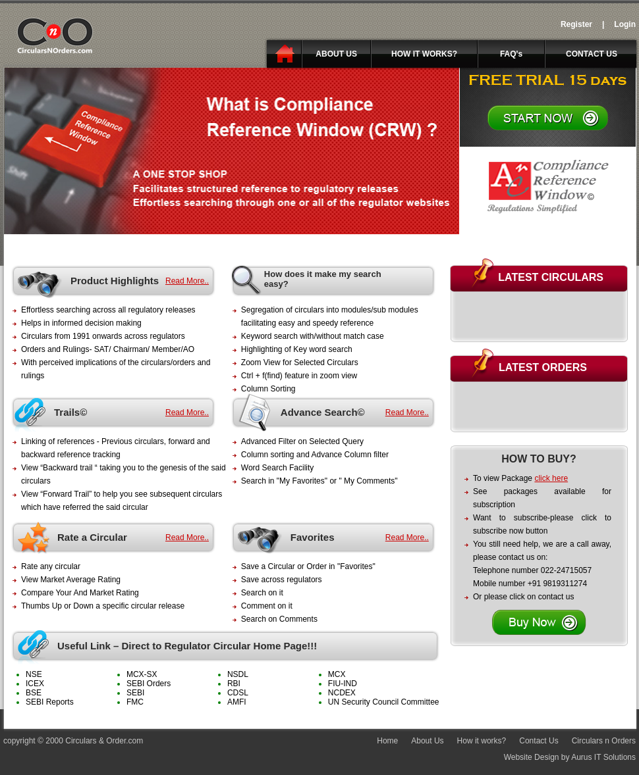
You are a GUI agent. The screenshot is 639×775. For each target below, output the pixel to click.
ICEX (35, 683)
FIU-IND (342, 683)
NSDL (237, 674)
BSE (34, 692)
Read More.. (187, 281)
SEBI (135, 692)
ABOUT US (336, 54)
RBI (233, 683)
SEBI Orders (148, 683)
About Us (427, 740)
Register (576, 24)
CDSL (237, 692)
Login (625, 24)
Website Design (531, 757)
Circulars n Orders (604, 740)
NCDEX (342, 692)
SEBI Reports (50, 702)
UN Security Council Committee (383, 702)
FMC (135, 702)
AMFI (236, 702)
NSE (34, 674)
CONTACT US (591, 54)
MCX (337, 674)
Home (387, 740)
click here (551, 478)
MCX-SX (141, 674)
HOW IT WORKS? (424, 54)
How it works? (482, 740)
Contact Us (538, 740)
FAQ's (511, 54)
